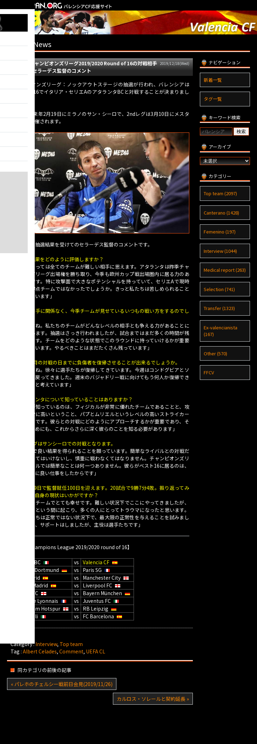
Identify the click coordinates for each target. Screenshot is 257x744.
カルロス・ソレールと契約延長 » (153, 698)
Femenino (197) (220, 231)
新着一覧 (213, 80)
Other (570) (215, 353)
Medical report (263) (225, 269)
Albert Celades (40, 651)
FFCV (209, 372)
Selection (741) (219, 289)
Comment (71, 651)
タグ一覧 (213, 99)
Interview (46, 643)
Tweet (18, 636)
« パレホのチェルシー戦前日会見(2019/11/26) (62, 683)
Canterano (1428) (221, 212)
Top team (71, 643)
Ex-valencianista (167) (220, 331)
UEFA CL (95, 651)
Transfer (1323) (219, 308)
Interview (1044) (220, 251)
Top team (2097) (220, 193)
